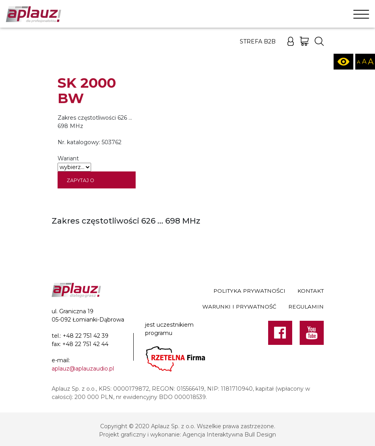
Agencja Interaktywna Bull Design (229, 434)
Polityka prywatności (249, 291)
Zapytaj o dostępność (84, 182)
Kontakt (310, 291)
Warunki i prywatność (239, 306)
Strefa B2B (258, 41)
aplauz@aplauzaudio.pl (83, 368)
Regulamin (306, 306)
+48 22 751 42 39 (85, 335)
